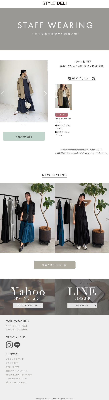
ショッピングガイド (15, 358)
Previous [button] (1, 93)
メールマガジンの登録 (17, 325)
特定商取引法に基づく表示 (19, 374)
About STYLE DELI (16, 382)
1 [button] (22, 125)
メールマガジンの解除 (17, 329)
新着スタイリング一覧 (54, 265)
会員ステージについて (17, 370)
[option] (24, 91)
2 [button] (25, 125)
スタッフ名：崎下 (83, 61)
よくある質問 (12, 362)
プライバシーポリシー (16, 378)
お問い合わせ (12, 366)
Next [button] (46, 93)
